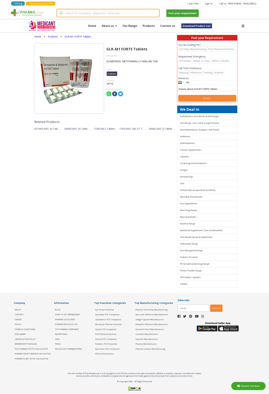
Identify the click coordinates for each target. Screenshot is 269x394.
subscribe (216, 308)
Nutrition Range (187, 223)
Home (92, 26)
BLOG (57, 309)
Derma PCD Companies (106, 339)
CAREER (18, 319)
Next (207, 98)
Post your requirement (182, 13)
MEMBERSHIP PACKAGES (26, 344)
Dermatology (186, 176)
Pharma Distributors (104, 353)
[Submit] (61, 13)
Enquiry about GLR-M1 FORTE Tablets (207, 89)
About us (109, 26)
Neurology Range (188, 210)
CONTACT (19, 314)
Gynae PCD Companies (105, 329)
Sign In (208, 3)
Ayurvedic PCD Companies (107, 349)
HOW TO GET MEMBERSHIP (67, 314)
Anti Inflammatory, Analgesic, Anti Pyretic (199, 129)
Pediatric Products (189, 257)
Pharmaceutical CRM (41, 3)
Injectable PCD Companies (107, 314)
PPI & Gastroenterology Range (194, 263)
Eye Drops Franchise (104, 309)
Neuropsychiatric (188, 216)
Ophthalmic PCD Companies (108, 319)
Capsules (184, 156)
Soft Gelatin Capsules (190, 277)
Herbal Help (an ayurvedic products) (197, 190)
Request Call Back (248, 386)
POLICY (18, 324)
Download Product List (197, 26)
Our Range (129, 26)
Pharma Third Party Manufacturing (151, 309)
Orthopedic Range (189, 243)
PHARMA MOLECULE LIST (66, 324)
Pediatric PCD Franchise (106, 344)
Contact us (167, 26)
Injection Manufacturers (147, 339)
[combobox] (108, 13)
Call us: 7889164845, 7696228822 (237, 3)
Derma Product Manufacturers (150, 329)
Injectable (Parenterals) (191, 196)
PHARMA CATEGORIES (65, 319)
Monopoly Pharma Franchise (108, 324)
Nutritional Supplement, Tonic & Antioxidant (201, 230)
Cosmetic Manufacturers (147, 334)
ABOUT (18, 309)
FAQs (57, 339)
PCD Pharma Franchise (105, 334)
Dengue (184, 170)
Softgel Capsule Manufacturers (150, 319)
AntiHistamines (187, 143)
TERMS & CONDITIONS (25, 329)
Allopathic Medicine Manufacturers (152, 324)
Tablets (183, 284)
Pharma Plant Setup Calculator (31, 358)
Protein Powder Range (191, 270)
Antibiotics (185, 136)
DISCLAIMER (20, 334)
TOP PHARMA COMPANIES (67, 329)
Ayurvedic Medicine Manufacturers (152, 314)
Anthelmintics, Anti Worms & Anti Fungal (199, 116)
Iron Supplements (188, 203)
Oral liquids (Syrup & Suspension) (196, 237)
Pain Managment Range (191, 250)
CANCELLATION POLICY (25, 339)
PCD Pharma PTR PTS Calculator (31, 349)
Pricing (18, 3)
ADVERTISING (61, 334)
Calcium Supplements (190, 149)
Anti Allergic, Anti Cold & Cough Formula (199, 123)
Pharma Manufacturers (146, 344)
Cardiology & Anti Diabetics (193, 163)
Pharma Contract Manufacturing (150, 349)
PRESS (58, 344)
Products (149, 26)
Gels (182, 183)
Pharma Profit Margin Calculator (33, 353)
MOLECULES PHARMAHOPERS (68, 349)
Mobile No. (183, 78)
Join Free (193, 3)
